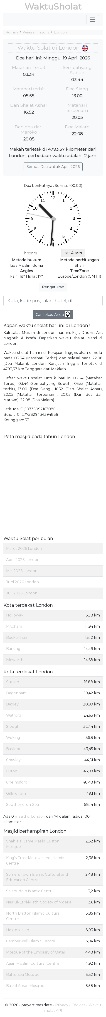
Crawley (13, 760)
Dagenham (16, 693)
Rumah (12, 32)
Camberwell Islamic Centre (30, 941)
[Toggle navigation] (92, 19)
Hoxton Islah (17, 930)
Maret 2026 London (24, 548)
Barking (13, 649)
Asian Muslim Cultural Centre (32, 963)
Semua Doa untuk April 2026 (53, 167)
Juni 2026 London (22, 582)
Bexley (12, 704)
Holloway (14, 615)
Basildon (14, 749)
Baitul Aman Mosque (25, 986)
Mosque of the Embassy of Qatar (35, 952)
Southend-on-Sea (22, 804)
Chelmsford (16, 782)
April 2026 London (22, 560)
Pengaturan (53, 287)
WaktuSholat (53, 6)
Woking (13, 737)
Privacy (61, 1005)
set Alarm (73, 253)
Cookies (78, 1005)
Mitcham (14, 626)
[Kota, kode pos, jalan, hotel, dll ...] (53, 300)
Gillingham (16, 793)
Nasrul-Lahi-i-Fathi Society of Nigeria (38, 902)
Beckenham (17, 637)
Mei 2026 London (21, 571)
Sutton (12, 682)
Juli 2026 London (21, 593)
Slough (13, 726)
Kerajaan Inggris (36, 32)
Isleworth (14, 660)
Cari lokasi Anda (53, 314)
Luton (11, 771)
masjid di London (30, 816)
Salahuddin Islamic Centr (29, 891)
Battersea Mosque (22, 974)
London (60, 32)
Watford (13, 715)
